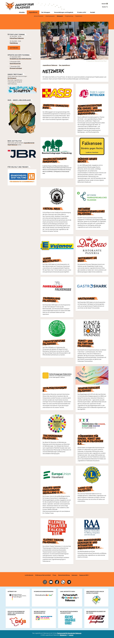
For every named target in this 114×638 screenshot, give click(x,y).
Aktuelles (22, 12)
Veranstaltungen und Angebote (63, 12)
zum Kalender (14, 48)
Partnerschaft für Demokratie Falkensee (69, 633)
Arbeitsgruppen (50, 16)
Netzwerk (60, 16)
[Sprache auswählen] (100, 3)
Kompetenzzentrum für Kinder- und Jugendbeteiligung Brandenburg (89, 109)
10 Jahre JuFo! (81, 12)
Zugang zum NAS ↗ (84, 575)
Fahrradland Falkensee (51, 300)
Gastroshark (86, 298)
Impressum (74, 575)
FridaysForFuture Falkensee (54, 342)
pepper (71, 635)
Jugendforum (33, 12)
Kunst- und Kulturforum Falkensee (85, 343)
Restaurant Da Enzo (87, 259)
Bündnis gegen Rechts (87, 160)
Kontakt (92, 12)
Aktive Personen (38, 16)
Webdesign (63, 635)
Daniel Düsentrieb (15, 63)
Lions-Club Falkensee (85, 489)
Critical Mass (51, 208)
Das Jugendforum (64, 65)
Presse (54, 575)
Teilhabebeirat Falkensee (52, 437)
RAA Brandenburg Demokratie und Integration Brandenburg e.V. (89, 544)
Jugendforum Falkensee (24, 6)
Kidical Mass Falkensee (17, 38)
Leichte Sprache (29, 575)
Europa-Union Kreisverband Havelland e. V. (53, 490)
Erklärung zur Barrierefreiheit (43, 575)
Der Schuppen (45, 12)
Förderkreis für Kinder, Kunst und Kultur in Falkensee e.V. (90, 439)
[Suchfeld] (100, 6)
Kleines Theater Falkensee (53, 541)
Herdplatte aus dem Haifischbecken (20, 58)
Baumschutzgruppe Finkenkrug (55, 160)
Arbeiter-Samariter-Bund (56, 106)
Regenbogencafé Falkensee (89, 389)
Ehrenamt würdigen (16, 68)
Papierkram (78, 16)
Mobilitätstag (14, 43)
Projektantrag (69, 16)
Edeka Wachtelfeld (51, 260)
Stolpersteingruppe (55, 389)
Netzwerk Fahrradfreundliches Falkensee (91, 211)
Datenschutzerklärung (64, 575)
